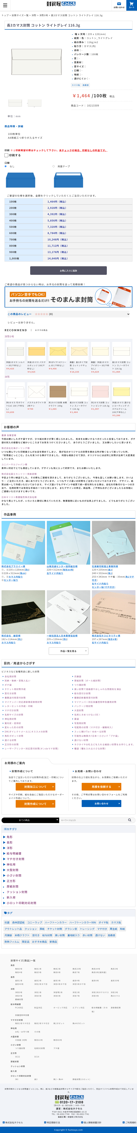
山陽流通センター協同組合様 (62, 566)
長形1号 (18, 980)
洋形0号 (9, 336)
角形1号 (37, 968)
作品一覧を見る (68, 651)
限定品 (25, 941)
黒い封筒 (60, 935)
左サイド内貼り (55, 573)
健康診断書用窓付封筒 (86, 697)
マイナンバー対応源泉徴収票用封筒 (23, 701)
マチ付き (102, 929)
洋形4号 (18, 995)
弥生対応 (38, 1007)
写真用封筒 (80, 723)
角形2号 (57, 968)
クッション (31, 929)
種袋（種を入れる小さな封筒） (90, 748)
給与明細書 (14, 853)
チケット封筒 (54, 929)
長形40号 (19, 984)
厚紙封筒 (13, 886)
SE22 (17, 1056)
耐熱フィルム (12, 941)
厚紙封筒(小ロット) (81, 1079)
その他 (37, 1031)
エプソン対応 (79, 1007)
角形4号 (112, 639)
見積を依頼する (101, 787)
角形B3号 (57, 1040)
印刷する (15, 155)
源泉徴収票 (116, 1007)
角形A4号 (68, 569)
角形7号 (76, 972)
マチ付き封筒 (12, 710)
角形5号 (37, 972)
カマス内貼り (16, 576)
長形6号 (95, 980)
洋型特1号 (58, 992)
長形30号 (115, 980)
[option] (37, 62)
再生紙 (113, 929)
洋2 (19, 639)
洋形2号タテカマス (100, 992)
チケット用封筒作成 (15, 689)
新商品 (53, 941)
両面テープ (64, 166)
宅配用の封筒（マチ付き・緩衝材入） (94, 727)
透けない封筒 (81, 740)
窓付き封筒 (10, 693)
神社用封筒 (10, 718)
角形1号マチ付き (22, 1023)
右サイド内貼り (100, 583)
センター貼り (11, 580)
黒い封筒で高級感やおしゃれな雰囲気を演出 (97, 689)
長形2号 (37, 980)
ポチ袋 (8, 684)
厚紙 (42, 929)
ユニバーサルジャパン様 (14, 464)
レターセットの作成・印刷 (19, 706)
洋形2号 (76, 992)
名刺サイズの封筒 (14, 714)
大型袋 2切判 (21, 1040)
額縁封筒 (19, 999)
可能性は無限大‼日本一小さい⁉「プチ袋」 (97, 735)
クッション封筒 (17, 892)
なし (12, 166)
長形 (10, 842)
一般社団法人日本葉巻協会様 (62, 635)
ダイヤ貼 (103, 922)
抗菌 (7, 922)
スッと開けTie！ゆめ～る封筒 (90, 731)
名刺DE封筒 (39, 1048)
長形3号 (57, 980)
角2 (110, 573)
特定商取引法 (53, 1122)
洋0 (27, 569)
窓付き (35, 935)
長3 (110, 569)
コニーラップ (34, 922)
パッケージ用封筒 (83, 706)
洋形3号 (114, 992)
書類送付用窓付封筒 (15, 697)
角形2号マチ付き (42, 1023)
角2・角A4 (58, 1079)
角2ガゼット (59, 1023)
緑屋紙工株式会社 (75, 1116)
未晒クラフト (22, 935)
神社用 (11, 864)
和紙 (122, 929)
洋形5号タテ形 (79, 984)
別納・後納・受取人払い (17, 680)
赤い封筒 (88, 935)
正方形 (11, 881)
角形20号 (77, 968)
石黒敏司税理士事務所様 (105, 566)
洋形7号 (76, 995)
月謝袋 (77, 676)
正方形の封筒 (12, 744)
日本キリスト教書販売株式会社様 (19, 497)
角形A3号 (38, 1040)
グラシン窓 (71, 929)
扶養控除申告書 (22, 1015)
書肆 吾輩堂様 (9, 435)
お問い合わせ (102, 803)
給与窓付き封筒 (82, 693)
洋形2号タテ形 (41, 984)
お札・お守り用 (22, 1031)
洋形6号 (57, 995)
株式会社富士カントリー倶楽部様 (19, 473)
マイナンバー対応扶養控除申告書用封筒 (95, 701)
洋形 (7, 377)
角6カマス (115, 995)
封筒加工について (35, 787)
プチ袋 (56, 1048)
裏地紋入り (74, 935)
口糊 (7, 162)
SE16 (36, 1056)
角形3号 (114, 968)
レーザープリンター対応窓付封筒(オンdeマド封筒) (32, 748)
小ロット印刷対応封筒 (21, 903)
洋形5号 (37, 995)
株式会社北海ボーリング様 (16, 448)
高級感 (86, 85)
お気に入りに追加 (68, 270)
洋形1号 (37, 992)
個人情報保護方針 (92, 1122)
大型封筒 (79, 710)
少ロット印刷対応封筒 (21, 1075)
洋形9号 (95, 995)
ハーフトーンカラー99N (82, 922)
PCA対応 (19, 1007)
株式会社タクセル (14, 1122)
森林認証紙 (18, 922)
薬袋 (76, 718)
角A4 (23, 573)
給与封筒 (47, 935)
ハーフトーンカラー (56, 922)
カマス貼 (76, 85)
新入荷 (11, 897)
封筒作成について (35, 804)
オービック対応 (60, 1007)
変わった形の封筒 (14, 727)
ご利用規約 (130, 1122)
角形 (10, 837)
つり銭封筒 (80, 684)
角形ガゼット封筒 (14, 735)
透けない (100, 935)
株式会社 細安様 (11, 635)
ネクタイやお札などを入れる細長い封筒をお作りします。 (104, 744)
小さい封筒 (14, 875)
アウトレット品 (13, 929)
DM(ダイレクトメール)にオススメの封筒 (26, 731)
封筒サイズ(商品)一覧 (23, 960)
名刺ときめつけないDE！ (87, 714)
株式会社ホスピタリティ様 (106, 635)
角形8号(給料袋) (99, 972)
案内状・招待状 (13, 723)
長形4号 (76, 980)
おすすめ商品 (39, 941)
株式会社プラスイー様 (13, 566)
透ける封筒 (10, 740)
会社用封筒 (10, 676)
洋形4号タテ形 (60, 984)
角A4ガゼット (79, 1023)
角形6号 (57, 972)
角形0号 (18, 968)
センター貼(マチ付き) (103, 587)
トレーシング (87, 929)
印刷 (7, 150)
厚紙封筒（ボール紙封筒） (88, 680)
